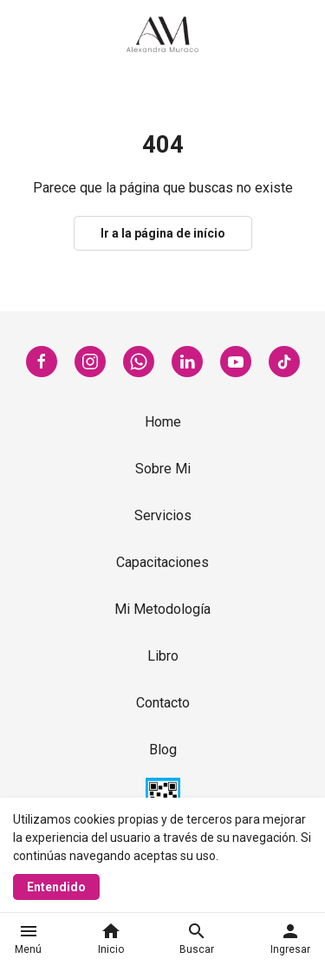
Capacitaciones (162, 562)
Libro (163, 656)
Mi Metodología (162, 609)
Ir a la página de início (163, 233)
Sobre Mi (163, 468)
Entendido (56, 887)
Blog (163, 749)
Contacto (163, 702)
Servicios (163, 515)
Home (163, 422)
